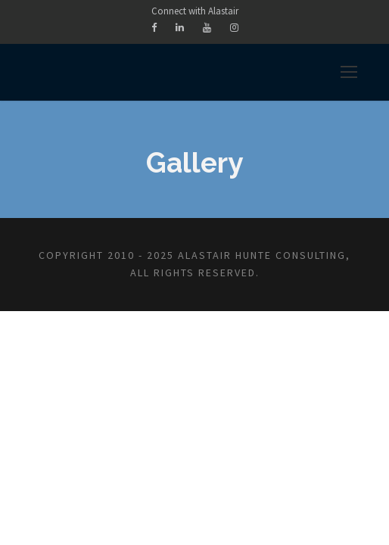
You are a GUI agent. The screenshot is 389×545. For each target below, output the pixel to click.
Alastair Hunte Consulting (262, 255)
